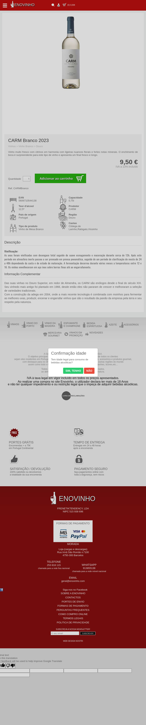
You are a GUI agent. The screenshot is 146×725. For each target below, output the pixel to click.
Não (89, 370)
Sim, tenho (73, 370)
